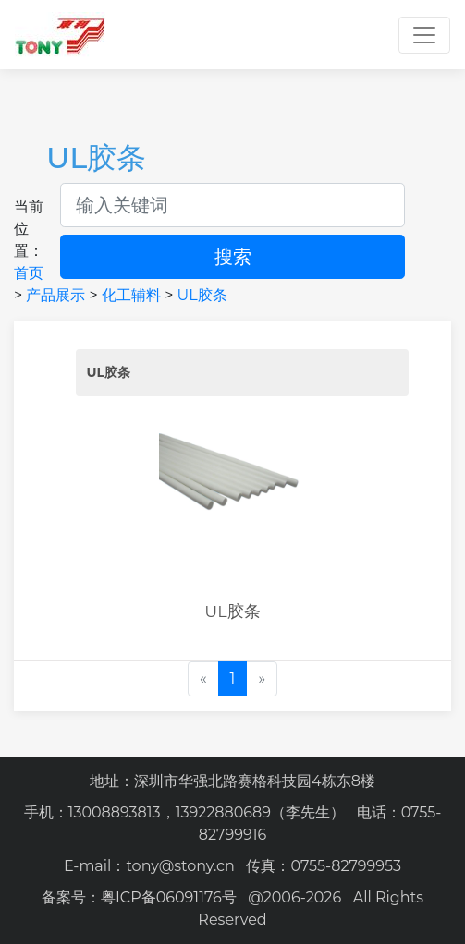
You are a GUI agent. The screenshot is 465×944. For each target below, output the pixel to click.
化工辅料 (131, 295)
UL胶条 (202, 295)
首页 (28, 273)
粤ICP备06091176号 (169, 897)
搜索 (232, 257)
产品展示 (55, 295)
